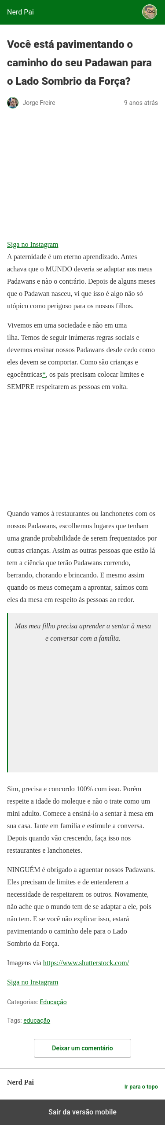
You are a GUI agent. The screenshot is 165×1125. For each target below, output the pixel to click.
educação (36, 1020)
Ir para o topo (141, 1086)
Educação (53, 1002)
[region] (81, 706)
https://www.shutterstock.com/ (86, 962)
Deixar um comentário (82, 1048)
